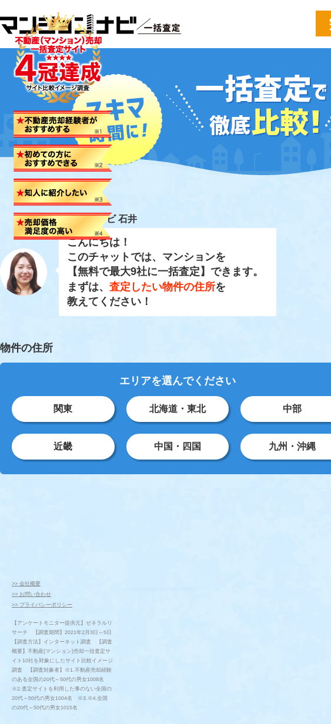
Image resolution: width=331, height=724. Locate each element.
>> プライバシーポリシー (42, 605)
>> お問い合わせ (31, 594)
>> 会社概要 (26, 583)
